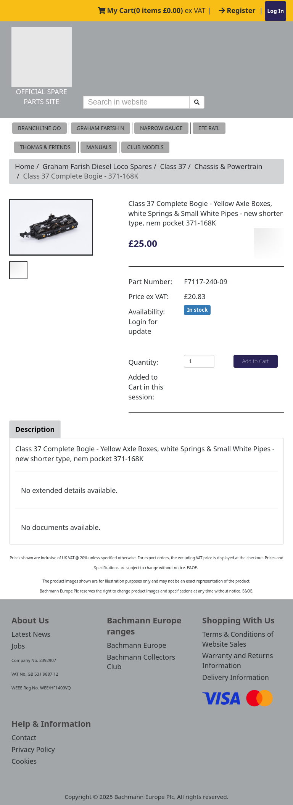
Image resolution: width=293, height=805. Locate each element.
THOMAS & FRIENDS (45, 147)
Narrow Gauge (161, 128)
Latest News (30, 634)
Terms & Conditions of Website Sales (238, 639)
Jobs (18, 645)
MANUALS (98, 147)
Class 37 (173, 166)
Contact (23, 737)
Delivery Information (235, 677)
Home (24, 166)
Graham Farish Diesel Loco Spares (97, 166)
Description (35, 429)
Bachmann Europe (136, 645)
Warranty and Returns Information (237, 660)
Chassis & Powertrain (228, 166)
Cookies (24, 761)
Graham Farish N (100, 128)
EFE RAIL (209, 128)
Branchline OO (39, 128)
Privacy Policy (33, 749)
